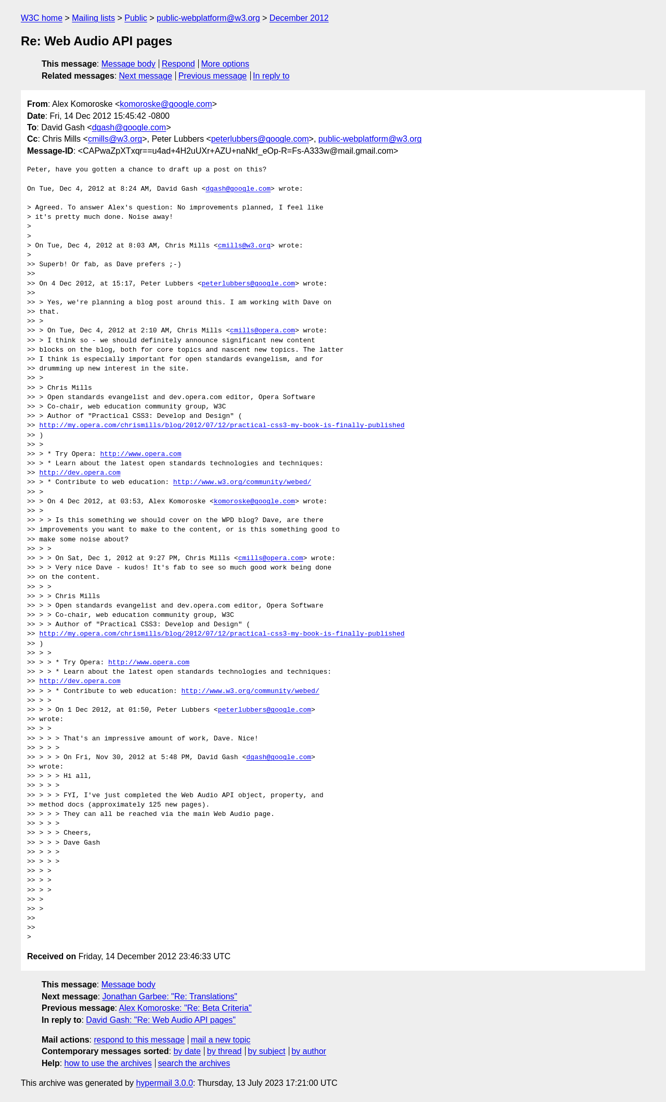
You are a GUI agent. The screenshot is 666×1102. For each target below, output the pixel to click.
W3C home (41, 18)
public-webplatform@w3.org (208, 18)
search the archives (194, 1063)
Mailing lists (93, 18)
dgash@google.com (129, 127)
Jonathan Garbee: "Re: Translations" (170, 996)
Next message (145, 75)
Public (135, 18)
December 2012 (299, 18)
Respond (178, 63)
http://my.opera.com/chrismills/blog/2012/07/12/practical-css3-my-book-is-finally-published (221, 425)
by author (308, 1051)
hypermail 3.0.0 (164, 1083)
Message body (128, 63)
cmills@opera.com (262, 331)
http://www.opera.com (140, 454)
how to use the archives (108, 1063)
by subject (266, 1051)
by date (186, 1051)
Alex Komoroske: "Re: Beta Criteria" (185, 1008)
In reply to (271, 75)
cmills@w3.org (115, 138)
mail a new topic (221, 1039)
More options (225, 63)
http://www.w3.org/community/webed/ (242, 482)
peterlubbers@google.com (260, 138)
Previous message (212, 75)
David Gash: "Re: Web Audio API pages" (161, 1020)
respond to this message (139, 1039)
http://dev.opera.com (79, 473)
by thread (224, 1051)
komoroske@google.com (166, 104)
